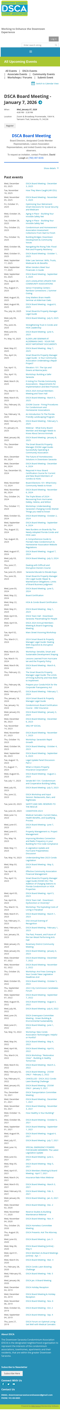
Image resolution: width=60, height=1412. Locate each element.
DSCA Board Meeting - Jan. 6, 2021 (42, 1198)
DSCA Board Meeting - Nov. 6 (39, 1301)
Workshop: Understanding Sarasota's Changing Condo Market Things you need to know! (42, 509)
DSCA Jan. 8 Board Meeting (38, 1280)
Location (8, 116)
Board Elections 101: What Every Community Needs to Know (41, 484)
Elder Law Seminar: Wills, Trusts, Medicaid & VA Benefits (41, 261)
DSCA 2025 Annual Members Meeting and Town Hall (39, 392)
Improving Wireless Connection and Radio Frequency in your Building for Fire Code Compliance (42, 841)
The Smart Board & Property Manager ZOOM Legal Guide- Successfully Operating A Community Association (39, 448)
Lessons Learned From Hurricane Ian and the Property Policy (41, 660)
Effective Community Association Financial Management (41, 872)
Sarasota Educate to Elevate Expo (41, 572)
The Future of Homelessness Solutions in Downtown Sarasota (41, 458)
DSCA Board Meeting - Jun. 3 (39, 1239)
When (6, 109)
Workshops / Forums (20, 77)
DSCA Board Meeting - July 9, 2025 (42, 318)
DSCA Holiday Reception (37, 1287)
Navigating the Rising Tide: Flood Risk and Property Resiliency (41, 248)
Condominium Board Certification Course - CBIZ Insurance (42, 706)
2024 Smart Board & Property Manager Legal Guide (40, 699)
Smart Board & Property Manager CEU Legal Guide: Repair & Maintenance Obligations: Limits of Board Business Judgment (41, 580)
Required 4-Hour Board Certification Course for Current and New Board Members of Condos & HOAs (40, 474)
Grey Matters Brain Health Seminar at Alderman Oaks (38, 298)
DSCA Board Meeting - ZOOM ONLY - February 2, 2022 (40, 1073)
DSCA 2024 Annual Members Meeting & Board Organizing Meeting (39, 625)
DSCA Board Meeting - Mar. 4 (39, 1259)
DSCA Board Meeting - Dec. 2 (39, 1204)
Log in (54, 38)
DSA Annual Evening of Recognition (36, 922)
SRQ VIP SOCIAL (33, 725)
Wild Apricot (36, 1406)
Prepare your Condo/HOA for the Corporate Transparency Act (41, 686)
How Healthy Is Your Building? (40, 1112)
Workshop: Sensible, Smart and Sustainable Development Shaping (42, 653)
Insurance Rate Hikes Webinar (40, 1177)
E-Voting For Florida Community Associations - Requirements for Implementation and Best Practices (42, 384)
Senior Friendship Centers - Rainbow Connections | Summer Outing (41, 290)
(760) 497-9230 (35, 158)
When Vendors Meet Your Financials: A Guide (38, 268)
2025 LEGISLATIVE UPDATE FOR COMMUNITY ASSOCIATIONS (41, 282)
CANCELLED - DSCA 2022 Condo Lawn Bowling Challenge (41, 1080)
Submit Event (45, 77)
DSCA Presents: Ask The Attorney (41, 1232)
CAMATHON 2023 (34, 810)
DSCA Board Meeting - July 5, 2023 (42, 787)
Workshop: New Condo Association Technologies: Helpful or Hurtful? (41, 1034)
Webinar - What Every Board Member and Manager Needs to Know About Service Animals (41, 430)
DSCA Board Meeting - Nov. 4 (39, 1218)
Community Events (44, 74)
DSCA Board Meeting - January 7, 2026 (27, 99)
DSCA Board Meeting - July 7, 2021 (42, 1140)
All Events (11, 70)
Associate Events (17, 74)
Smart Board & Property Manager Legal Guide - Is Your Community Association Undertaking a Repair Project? (41, 359)
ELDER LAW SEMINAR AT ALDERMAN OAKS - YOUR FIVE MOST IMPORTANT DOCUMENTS (41, 341)
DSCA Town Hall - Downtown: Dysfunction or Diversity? (40, 901)
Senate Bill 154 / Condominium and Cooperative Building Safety (41, 782)
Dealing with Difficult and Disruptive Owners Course (38, 566)
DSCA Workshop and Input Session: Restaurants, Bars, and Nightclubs (40, 797)
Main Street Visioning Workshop (41, 632)
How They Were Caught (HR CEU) (41, 190)
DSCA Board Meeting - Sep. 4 (39, 1314)
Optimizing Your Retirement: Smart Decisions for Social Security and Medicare (42, 207)
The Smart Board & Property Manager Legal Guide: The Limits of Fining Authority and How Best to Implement (41, 676)
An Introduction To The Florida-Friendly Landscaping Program (40, 415)
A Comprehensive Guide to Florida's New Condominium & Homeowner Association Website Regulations (41, 543)
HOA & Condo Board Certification (41, 602)
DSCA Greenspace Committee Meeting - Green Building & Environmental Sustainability (40, 1018)
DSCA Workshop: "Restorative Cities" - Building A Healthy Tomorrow (40, 1058)
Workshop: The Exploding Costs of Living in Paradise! (42, 908)
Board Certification (34, 595)
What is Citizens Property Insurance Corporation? (37, 768)
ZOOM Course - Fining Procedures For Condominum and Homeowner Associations (42, 407)
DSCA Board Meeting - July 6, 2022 (42, 1008)
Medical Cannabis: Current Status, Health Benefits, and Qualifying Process (41, 818)
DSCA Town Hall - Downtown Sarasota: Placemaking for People (41, 617)
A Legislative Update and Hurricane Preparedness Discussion (37, 851)
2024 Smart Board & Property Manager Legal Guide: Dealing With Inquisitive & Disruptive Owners (40, 643)
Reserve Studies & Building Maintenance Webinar (38, 1213)
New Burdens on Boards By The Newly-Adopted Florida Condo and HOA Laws (42, 532)
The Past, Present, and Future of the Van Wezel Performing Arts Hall (41, 937)
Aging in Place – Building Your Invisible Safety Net (40, 215)
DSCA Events (29, 70)
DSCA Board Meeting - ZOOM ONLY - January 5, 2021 (40, 1087)
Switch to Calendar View (47, 83)
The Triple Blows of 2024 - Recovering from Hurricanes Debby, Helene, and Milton (39, 499)
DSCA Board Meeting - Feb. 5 (39, 1273)
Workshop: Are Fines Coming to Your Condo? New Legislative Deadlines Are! (41, 974)
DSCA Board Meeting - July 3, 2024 (42, 558)
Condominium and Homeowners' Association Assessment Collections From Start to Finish (41, 230)
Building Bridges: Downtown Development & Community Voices (39, 240)
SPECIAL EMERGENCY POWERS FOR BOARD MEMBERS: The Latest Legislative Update (42, 1150)
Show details (50, 168)
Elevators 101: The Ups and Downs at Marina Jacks (39, 368)
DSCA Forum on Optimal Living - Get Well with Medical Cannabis (41, 1323)
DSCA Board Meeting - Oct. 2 (39, 1307)
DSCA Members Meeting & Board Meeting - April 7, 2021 (41, 1172)
